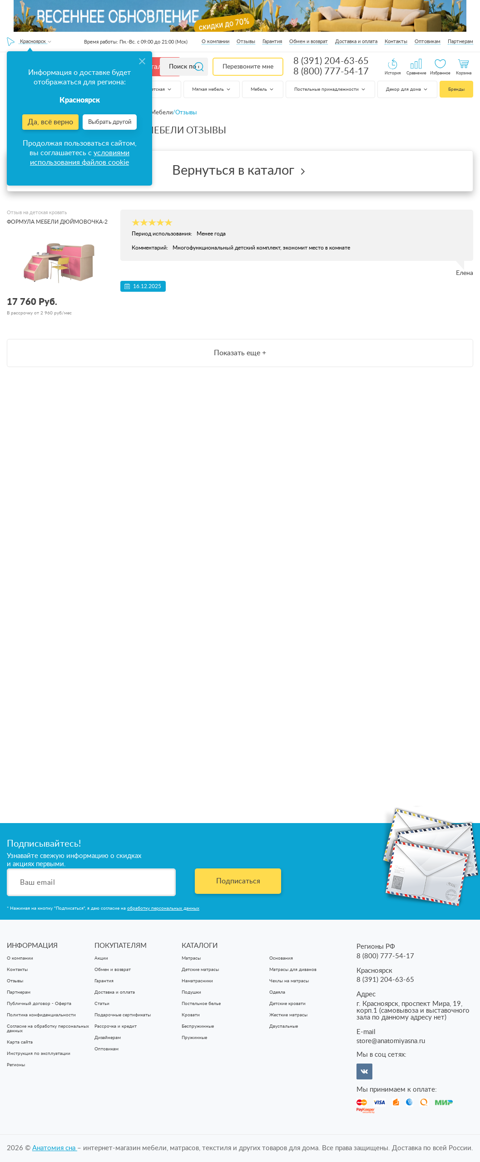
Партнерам (460, 41)
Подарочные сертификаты (122, 1015)
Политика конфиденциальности (41, 1015)
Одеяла (277, 992)
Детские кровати (287, 1003)
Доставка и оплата (356, 41)
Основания (281, 958)
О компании (215, 41)
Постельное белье (201, 1003)
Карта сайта (20, 1042)
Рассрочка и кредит (115, 1026)
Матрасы (191, 958)
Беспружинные (198, 1026)
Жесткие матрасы (288, 1015)
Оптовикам (427, 41)
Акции (101, 958)
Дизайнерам (107, 1037)
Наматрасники (197, 981)
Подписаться (238, 881)
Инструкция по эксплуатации (38, 1053)
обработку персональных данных (163, 908)
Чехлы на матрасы (289, 981)
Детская (160, 89)
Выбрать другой (109, 122)
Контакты (396, 41)
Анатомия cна (54, 1148)
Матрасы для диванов (293, 969)
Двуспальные (283, 1026)
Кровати (191, 1015)
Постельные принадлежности (330, 89)
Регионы (16, 1065)
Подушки (191, 992)
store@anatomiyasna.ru (390, 1041)
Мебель (263, 89)
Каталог (155, 66)
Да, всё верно (50, 122)
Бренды (456, 89)
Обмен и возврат (308, 41)
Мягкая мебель (212, 89)
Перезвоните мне (248, 67)
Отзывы (246, 41)
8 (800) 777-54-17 (331, 71)
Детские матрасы (200, 969)
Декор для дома (407, 89)
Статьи (101, 1003)
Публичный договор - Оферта (39, 1003)
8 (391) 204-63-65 (331, 61)
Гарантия (272, 41)
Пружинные (194, 1037)
